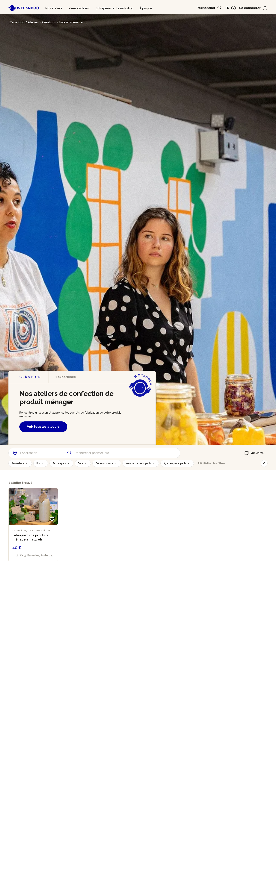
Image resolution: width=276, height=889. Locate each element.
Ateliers (33, 22)
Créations (49, 22)
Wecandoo (16, 22)
